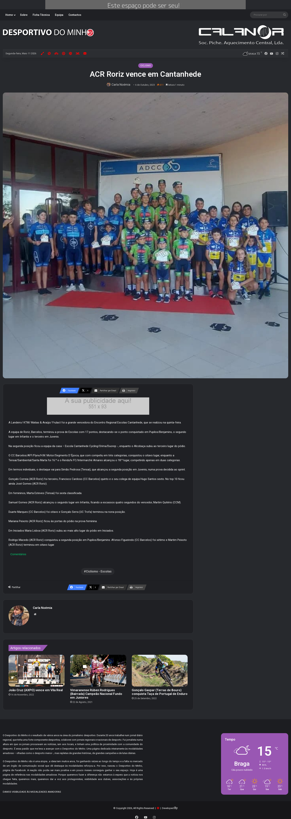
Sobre (23, 14)
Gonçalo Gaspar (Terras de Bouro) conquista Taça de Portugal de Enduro (159, 690)
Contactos (74, 14)
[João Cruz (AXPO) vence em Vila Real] (37, 669)
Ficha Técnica (41, 14)
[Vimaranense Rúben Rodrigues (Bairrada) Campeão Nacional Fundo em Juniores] (98, 669)
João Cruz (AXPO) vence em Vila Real (36, 688)
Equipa (59, 14)
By (176, 806)
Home (9, 14)
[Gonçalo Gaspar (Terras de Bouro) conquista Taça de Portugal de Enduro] (160, 669)
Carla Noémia (121, 84)
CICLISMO (145, 65)
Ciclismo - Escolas (99, 571)
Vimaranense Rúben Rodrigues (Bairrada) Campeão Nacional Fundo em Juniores (96, 691)
